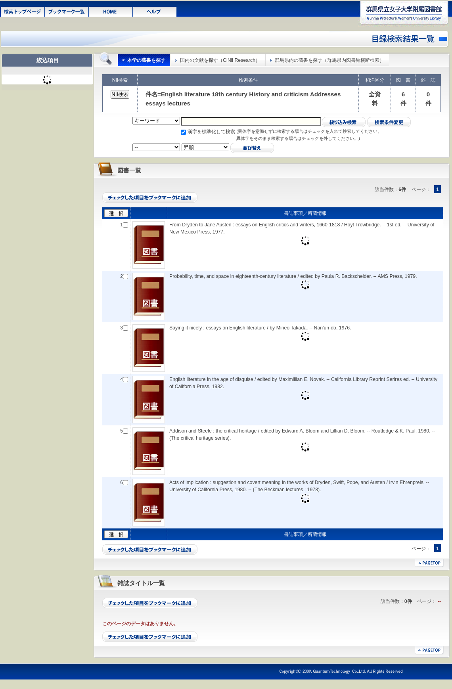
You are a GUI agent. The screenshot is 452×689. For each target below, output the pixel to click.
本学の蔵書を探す (146, 60)
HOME (111, 11)
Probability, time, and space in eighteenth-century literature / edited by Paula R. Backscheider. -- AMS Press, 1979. (293, 276)
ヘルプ (155, 11)
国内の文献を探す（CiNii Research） (220, 60)
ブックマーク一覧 (67, 11)
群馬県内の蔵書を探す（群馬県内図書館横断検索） (329, 60)
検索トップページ (23, 11)
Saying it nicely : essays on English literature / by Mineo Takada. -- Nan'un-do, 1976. (260, 328)
